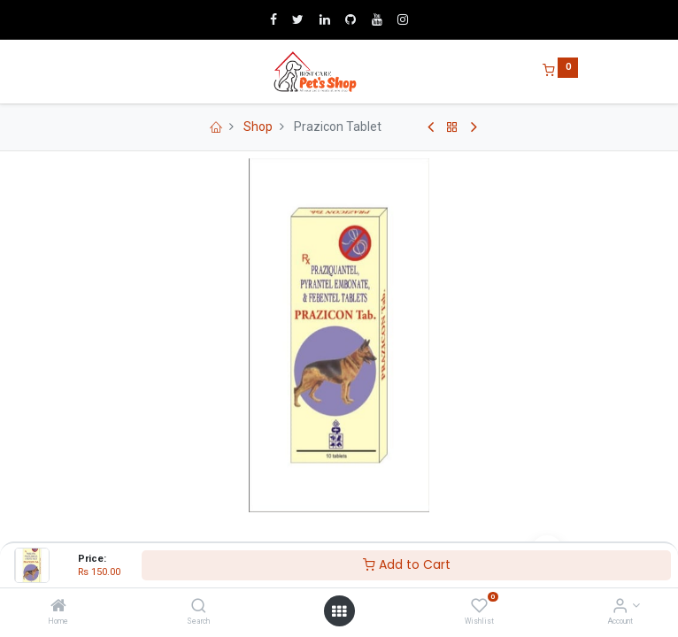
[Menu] (101, 71)
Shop (258, 126)
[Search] (198, 607)
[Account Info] (620, 607)
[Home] (58, 607)
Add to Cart (407, 564)
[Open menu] (339, 611)
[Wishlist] (479, 607)
